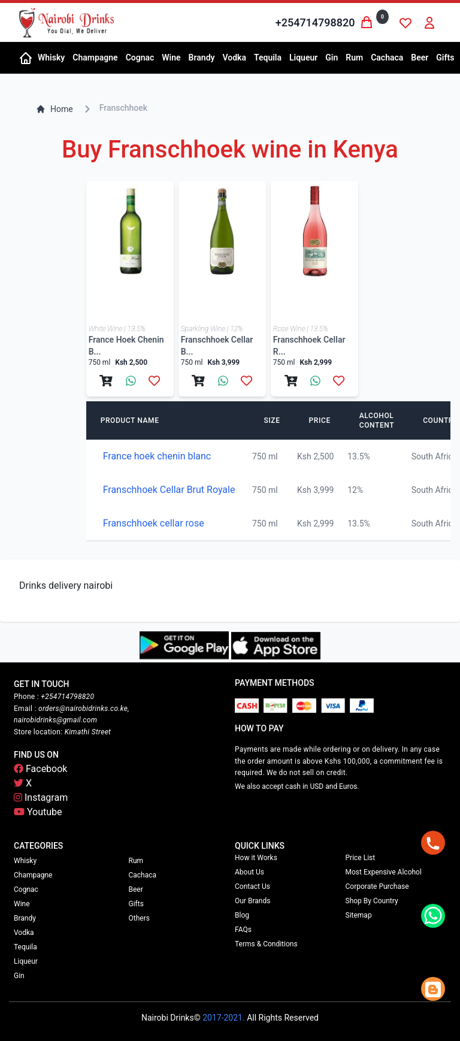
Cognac (26, 889)
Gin (19, 976)
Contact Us (252, 886)
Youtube (38, 812)
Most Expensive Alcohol (384, 872)
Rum (136, 861)
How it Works (256, 858)
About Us (249, 872)
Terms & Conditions (266, 944)
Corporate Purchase (377, 886)
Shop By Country (372, 901)
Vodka (24, 932)
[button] (50, 58)
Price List (361, 858)
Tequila (25, 947)
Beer (136, 889)
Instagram (41, 797)
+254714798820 (315, 22)
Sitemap (359, 915)
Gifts (136, 904)
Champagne (33, 875)
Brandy (25, 918)
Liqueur (26, 961)
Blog (242, 915)
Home (54, 109)
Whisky (25, 861)
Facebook (40, 768)
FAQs (243, 929)
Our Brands (252, 901)
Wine (22, 904)
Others (139, 918)
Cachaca (143, 875)
